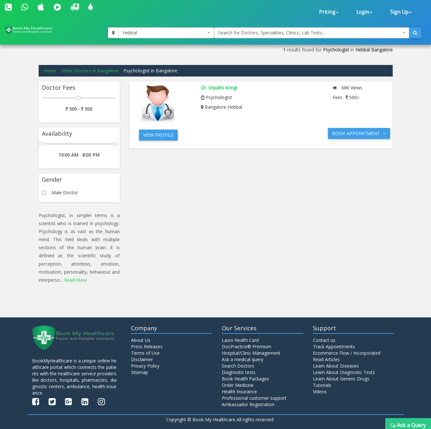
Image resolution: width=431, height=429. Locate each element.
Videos (320, 391)
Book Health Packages (245, 379)
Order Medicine (238, 385)
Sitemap (139, 372)
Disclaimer (142, 359)
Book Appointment (359, 133)
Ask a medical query (242, 359)
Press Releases (147, 346)
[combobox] (166, 32)
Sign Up (401, 12)
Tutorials (322, 385)
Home (49, 71)
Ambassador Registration (248, 404)
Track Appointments (334, 346)
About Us (140, 340)
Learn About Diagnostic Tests (344, 372)
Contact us (324, 340)
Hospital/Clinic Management (251, 353)
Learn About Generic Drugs (341, 379)
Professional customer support (254, 398)
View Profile (158, 135)
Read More (75, 280)
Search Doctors (238, 366)
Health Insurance (239, 391)
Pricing (329, 12)
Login (364, 12)
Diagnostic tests (239, 372)
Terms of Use (145, 353)
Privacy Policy (145, 366)
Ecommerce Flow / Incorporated (346, 353)
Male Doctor (65, 192)
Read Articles (326, 359)
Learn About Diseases (336, 366)
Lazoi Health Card (240, 340)
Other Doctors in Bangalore (90, 71)
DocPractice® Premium (246, 346)
